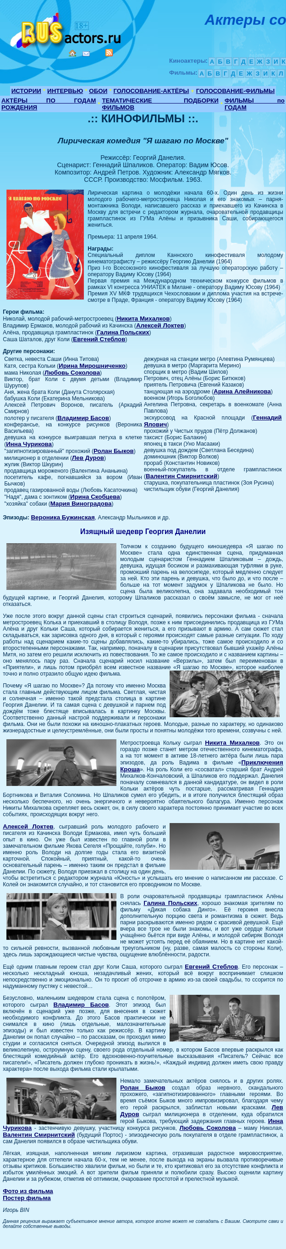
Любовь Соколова (72, 372)
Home (72, 53)
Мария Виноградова (81, 503)
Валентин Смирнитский (181, 476)
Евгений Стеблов (99, 339)
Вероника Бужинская (62, 517)
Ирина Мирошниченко (92, 365)
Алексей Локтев (160, 325)
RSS (109, 52)
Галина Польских (123, 332)
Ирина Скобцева (95, 496)
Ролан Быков (114, 450)
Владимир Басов (83, 418)
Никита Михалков (143, 318)
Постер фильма (26, 1197)
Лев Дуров (88, 457)
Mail (86, 53)
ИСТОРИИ (26, 90)
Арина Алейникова (242, 391)
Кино (66, 28)
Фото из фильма (28, 1191)
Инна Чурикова (29, 444)
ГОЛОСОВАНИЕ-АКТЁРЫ (151, 90)
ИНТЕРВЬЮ (65, 90)
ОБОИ (98, 90)
